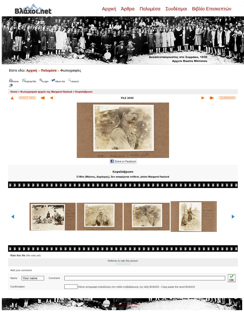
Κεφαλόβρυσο (83, 91)
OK (231, 278)
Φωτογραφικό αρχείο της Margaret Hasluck (46, 91)
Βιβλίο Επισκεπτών (211, 8)
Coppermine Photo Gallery (128, 304)
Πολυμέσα (150, 8)
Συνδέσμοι (176, 8)
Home (14, 91)
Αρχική (109, 8)
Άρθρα (128, 8)
